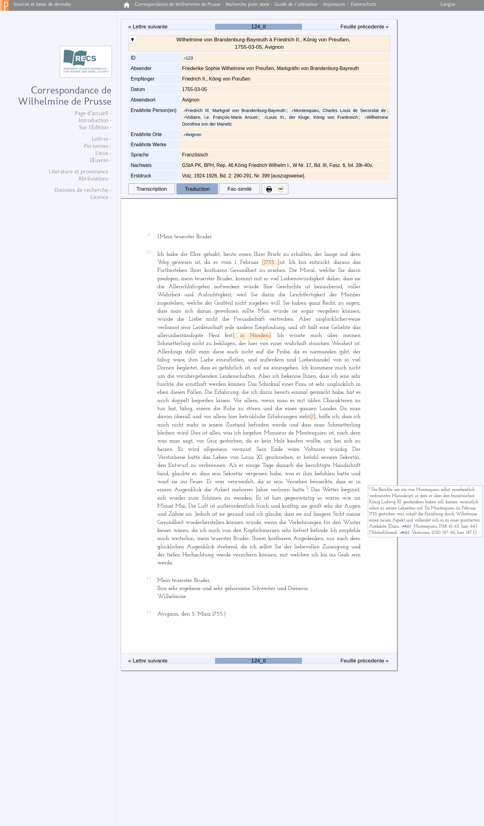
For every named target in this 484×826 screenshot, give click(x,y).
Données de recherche (81, 189)
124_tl (258, 27)
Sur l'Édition (93, 127)
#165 (406, 533)
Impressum (334, 4)
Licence (99, 197)
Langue (447, 4)
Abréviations (93, 178)
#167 (407, 527)
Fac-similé (239, 189)
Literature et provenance (78, 171)
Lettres (100, 138)
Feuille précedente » (364, 27)
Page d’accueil (91, 113)
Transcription (151, 189)
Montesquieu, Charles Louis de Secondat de (340, 110)
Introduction (93, 120)
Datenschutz (363, 4)
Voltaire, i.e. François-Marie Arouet (222, 117)
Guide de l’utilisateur (296, 4)
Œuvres (99, 160)
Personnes (96, 145)
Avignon (194, 134)
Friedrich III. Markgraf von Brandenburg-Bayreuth (236, 110)
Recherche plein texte (247, 4)
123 (189, 58)
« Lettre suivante (148, 27)
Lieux (101, 152)
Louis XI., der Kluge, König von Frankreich (312, 117)
